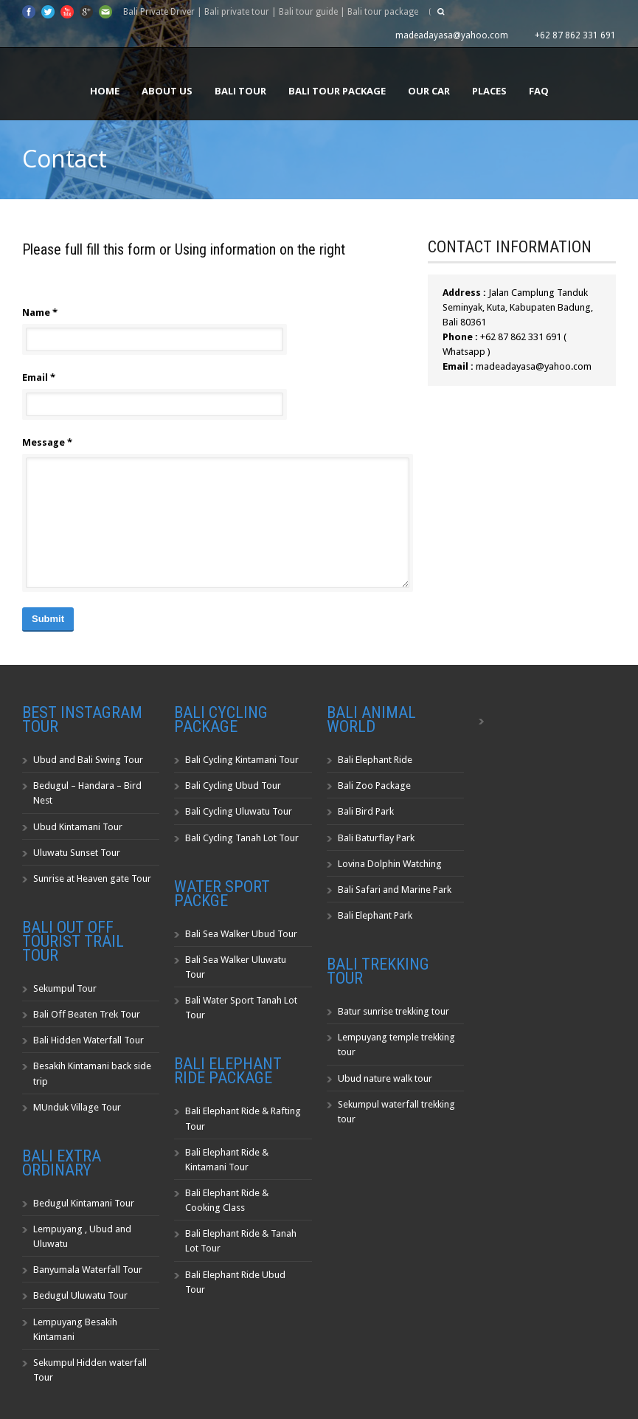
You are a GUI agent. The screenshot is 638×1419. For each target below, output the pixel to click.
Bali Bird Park (366, 811)
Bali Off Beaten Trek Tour (86, 1014)
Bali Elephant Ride (375, 759)
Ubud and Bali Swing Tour (88, 759)
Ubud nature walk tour (385, 1078)
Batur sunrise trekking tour (393, 1011)
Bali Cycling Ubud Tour (233, 785)
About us (167, 90)
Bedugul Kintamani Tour (83, 1203)
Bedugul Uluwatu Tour (80, 1295)
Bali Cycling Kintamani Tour (242, 759)
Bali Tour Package (337, 90)
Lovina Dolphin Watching (390, 863)
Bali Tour (240, 90)
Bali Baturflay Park (376, 837)
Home (104, 90)
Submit (48, 618)
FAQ (539, 90)
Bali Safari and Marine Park (394, 889)
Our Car (429, 90)
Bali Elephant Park (375, 915)
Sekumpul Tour (65, 988)
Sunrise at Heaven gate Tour (92, 878)
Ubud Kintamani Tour (77, 826)
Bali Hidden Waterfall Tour (88, 1040)
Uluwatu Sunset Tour (76, 852)
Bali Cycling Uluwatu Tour (238, 811)
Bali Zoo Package (374, 785)
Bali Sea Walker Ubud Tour (241, 933)
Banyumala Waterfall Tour (87, 1269)
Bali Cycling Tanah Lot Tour (242, 837)
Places (489, 90)
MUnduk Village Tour (77, 1107)
